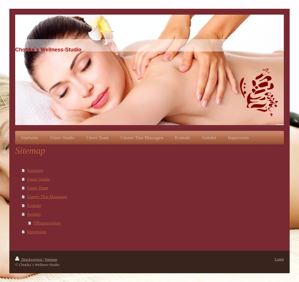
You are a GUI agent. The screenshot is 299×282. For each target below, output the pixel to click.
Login (279, 259)
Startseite (35, 170)
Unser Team (37, 188)
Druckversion (29, 259)
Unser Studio (38, 179)
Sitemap (51, 259)
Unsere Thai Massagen (47, 196)
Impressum (37, 231)
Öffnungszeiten (47, 223)
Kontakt (34, 205)
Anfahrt (34, 214)
